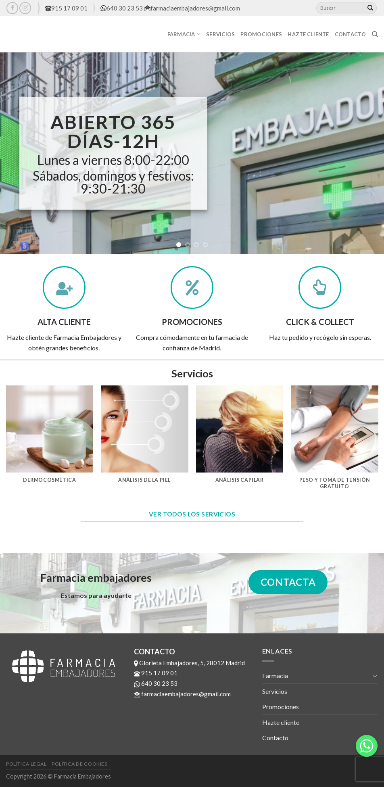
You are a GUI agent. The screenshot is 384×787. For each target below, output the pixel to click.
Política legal (26, 764)
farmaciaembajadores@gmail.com (192, 8)
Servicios (220, 34)
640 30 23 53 (121, 8)
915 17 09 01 (66, 8)
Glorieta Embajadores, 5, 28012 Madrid (189, 662)
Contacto (350, 34)
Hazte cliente (308, 34)
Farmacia (184, 34)
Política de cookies (79, 764)
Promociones (261, 34)
